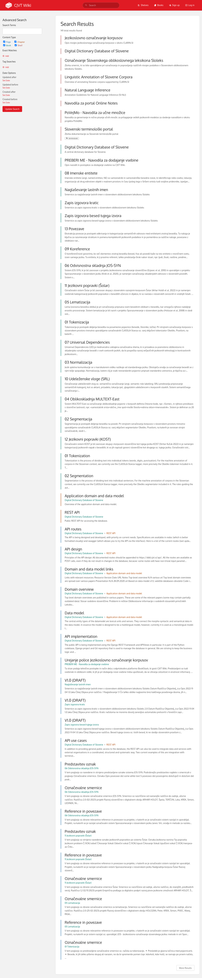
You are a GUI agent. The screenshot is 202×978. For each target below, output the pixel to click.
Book (7, 45)
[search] (101, 5)
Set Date (6, 80)
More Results (185, 968)
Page (7, 42)
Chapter (19, 42)
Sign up (174, 5)
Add (6, 56)
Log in (189, 5)
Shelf (18, 45)
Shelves (143, 5)
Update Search (12, 109)
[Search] (86, 5)
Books (158, 5)
